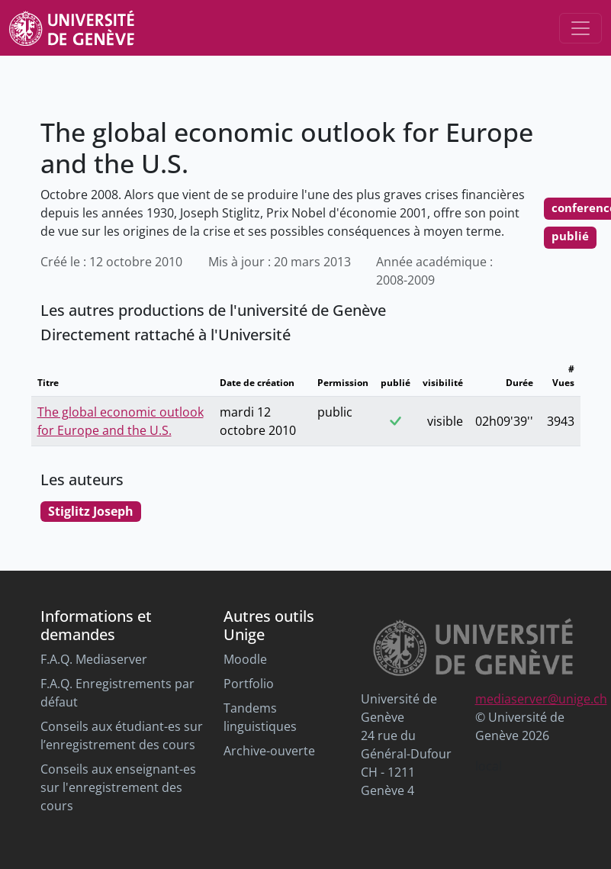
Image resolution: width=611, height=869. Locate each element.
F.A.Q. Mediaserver (93, 659)
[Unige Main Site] (71, 28)
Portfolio (248, 683)
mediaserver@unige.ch (541, 698)
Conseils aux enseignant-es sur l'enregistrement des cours (118, 787)
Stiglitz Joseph (90, 511)
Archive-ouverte (269, 750)
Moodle (245, 659)
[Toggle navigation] (580, 28)
